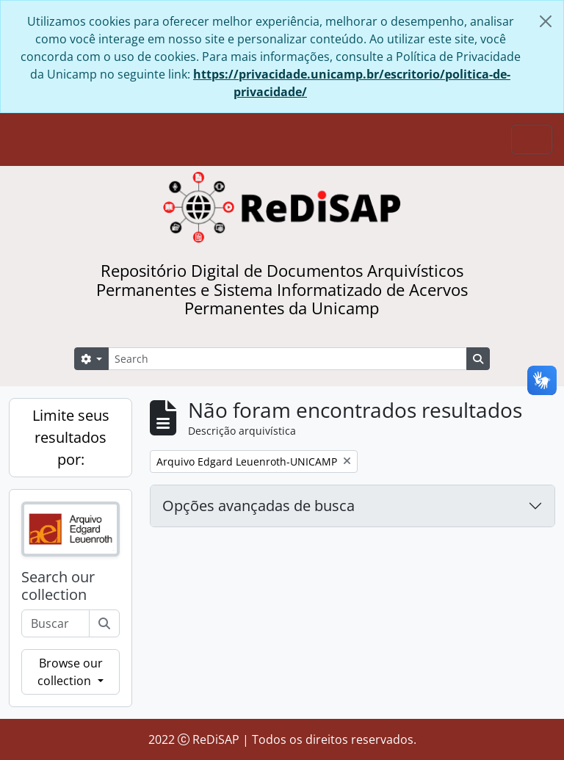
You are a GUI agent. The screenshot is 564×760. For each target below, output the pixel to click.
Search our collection (58, 586)
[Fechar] (545, 21)
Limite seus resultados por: (70, 437)
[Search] (287, 358)
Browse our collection (69, 672)
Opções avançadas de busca (258, 505)
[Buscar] (104, 623)
